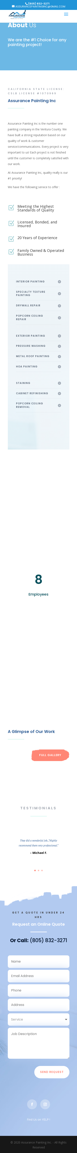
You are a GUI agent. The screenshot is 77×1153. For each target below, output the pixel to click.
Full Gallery (50, 755)
